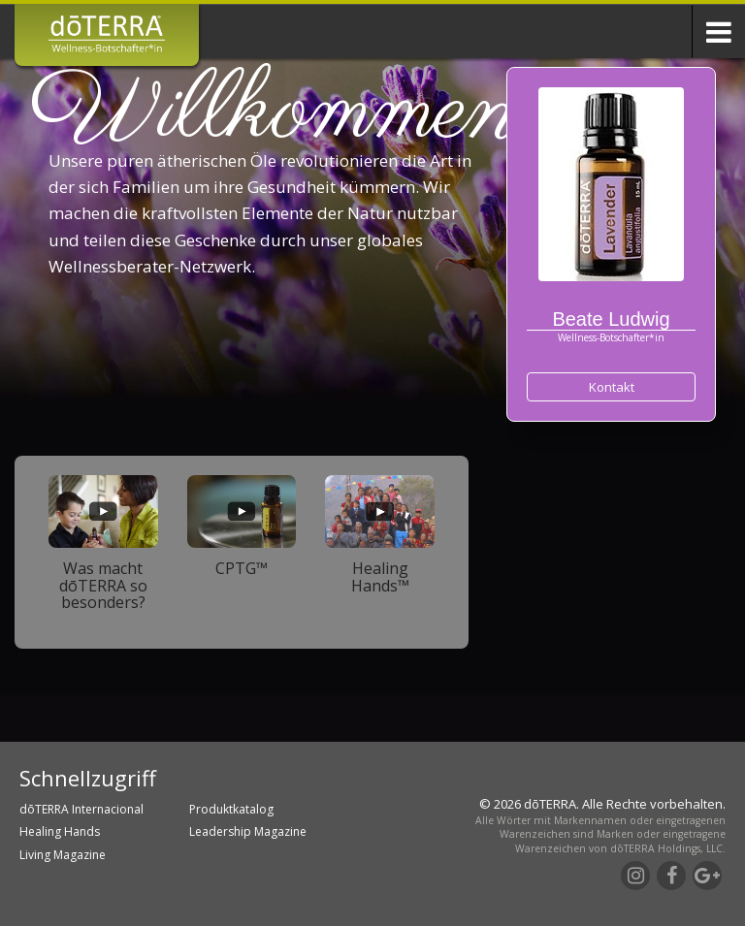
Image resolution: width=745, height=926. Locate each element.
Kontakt (611, 387)
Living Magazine (62, 854)
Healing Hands (59, 831)
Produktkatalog (231, 809)
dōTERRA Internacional (81, 809)
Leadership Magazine (248, 831)
